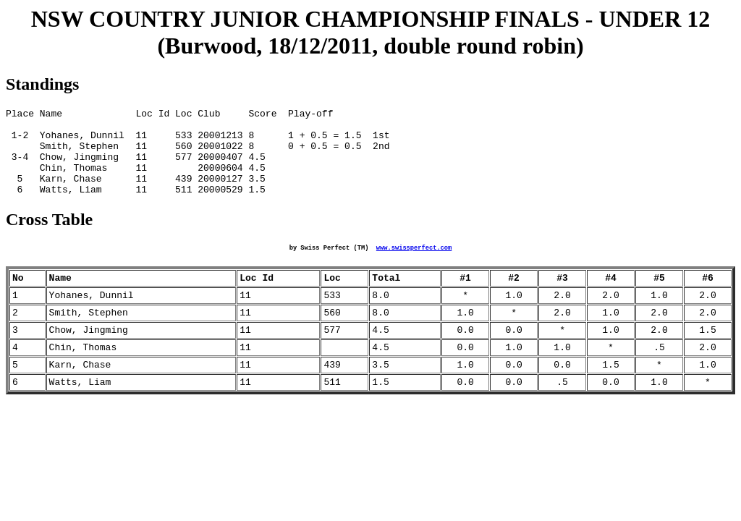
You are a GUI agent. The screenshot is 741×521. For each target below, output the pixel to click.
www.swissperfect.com (414, 266)
